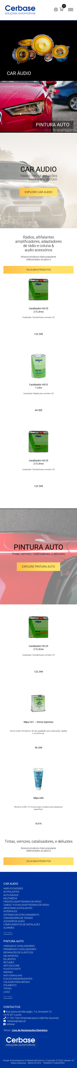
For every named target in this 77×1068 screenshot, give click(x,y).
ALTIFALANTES (11, 891)
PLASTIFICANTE (12, 968)
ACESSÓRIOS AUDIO (14, 921)
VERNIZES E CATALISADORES (19, 946)
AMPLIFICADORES (13, 888)
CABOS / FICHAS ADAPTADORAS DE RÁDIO (26, 904)
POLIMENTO (9, 985)
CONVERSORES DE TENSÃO (18, 918)
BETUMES (8, 962)
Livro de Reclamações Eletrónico (30, 1030)
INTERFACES (10, 911)
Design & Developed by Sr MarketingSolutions (24, 1060)
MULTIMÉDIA (10, 898)
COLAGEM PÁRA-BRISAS (16, 982)
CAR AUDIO (10, 883)
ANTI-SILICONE (11, 965)
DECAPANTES (10, 955)
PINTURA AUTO (13, 941)
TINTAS (7, 988)
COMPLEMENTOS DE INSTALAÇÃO (21, 924)
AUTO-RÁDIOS (10, 895)
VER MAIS (7, 933)
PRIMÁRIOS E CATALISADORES (19, 949)
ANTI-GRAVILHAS (12, 975)
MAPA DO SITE (34, 1063)
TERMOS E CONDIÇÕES (53, 1063)
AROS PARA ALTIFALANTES (17, 908)
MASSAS (8, 972)
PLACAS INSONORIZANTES (17, 978)
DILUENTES (9, 959)
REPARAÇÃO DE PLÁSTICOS (18, 952)
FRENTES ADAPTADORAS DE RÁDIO (22, 901)
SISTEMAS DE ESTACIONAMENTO (21, 914)
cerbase (10, 1024)
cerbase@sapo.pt (16, 1021)
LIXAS (6, 992)
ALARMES (8, 927)
